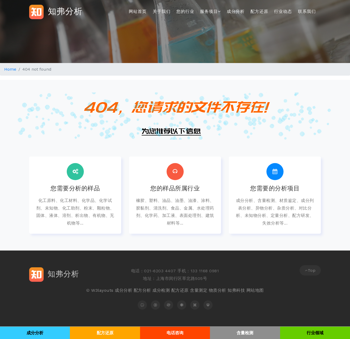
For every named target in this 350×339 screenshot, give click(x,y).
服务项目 (210, 11)
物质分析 (217, 290)
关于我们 (162, 11)
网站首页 (138, 11)
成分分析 (236, 11)
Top (310, 270)
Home (10, 69)
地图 (259, 290)
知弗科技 (236, 290)
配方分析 (142, 290)
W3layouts (102, 290)
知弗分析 (56, 12)
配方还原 (259, 11)
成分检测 (161, 290)
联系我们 (307, 11)
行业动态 (283, 11)
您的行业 (185, 11)
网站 (250, 290)
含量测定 (198, 290)
